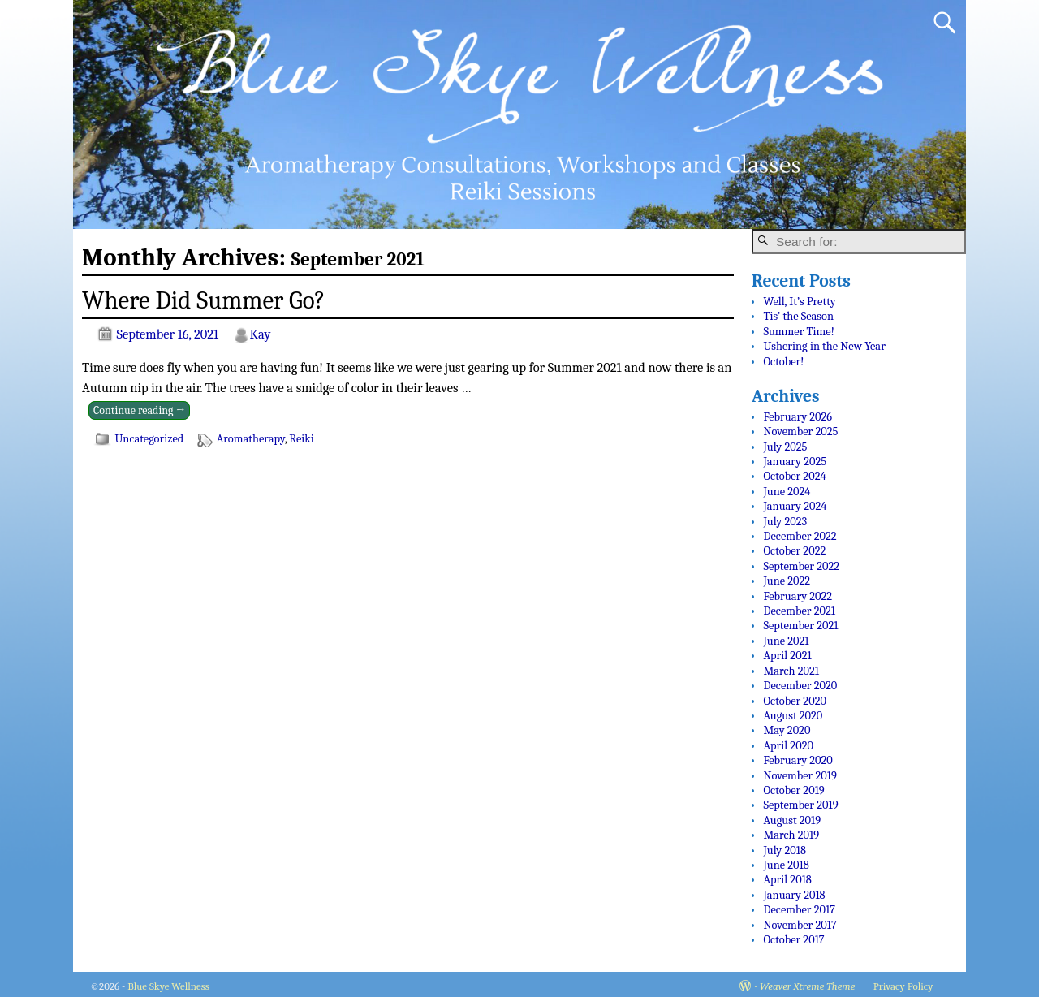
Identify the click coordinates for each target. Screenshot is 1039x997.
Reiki (301, 439)
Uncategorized (148, 439)
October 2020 (794, 697)
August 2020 (792, 712)
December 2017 (799, 906)
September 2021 (800, 622)
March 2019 (791, 831)
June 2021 (785, 637)
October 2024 (794, 473)
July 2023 (785, 517)
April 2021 (787, 651)
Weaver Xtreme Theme (807, 983)
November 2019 (799, 772)
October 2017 (793, 936)
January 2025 (794, 457)
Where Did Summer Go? (203, 300)
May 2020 (786, 726)
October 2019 (793, 786)
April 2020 (788, 742)
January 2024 (794, 502)
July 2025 (785, 443)
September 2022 (801, 562)
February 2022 (797, 592)
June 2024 (786, 487)
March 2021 (791, 667)
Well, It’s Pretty (799, 297)
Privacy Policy (903, 983)
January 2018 (794, 891)
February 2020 (797, 756)
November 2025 (800, 427)
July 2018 (784, 846)
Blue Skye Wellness (168, 983)
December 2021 (799, 607)
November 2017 (799, 921)
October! (783, 358)
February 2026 (797, 413)
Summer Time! (798, 327)
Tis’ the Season (798, 312)
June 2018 (785, 861)
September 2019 (800, 801)
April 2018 (787, 876)
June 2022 (786, 577)
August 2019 (792, 816)
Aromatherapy (251, 439)
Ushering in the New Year (824, 342)
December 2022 (799, 532)
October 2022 (794, 548)
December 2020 (800, 681)
